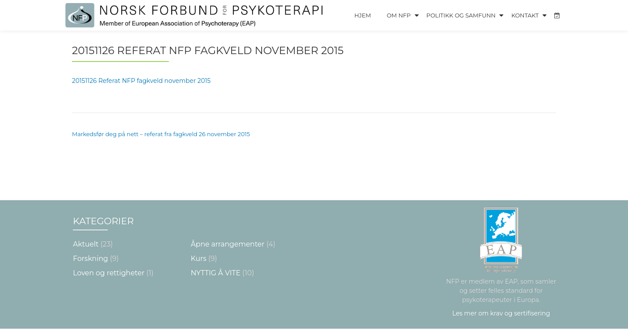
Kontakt (525, 15)
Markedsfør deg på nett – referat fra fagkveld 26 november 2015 (161, 133)
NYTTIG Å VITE (215, 273)
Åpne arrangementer (227, 244)
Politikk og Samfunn (461, 15)
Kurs (198, 258)
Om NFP (399, 15)
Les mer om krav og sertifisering (501, 313)
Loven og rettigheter (108, 273)
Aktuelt (86, 244)
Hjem (362, 15)
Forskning (90, 258)
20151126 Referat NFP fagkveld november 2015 (141, 81)
